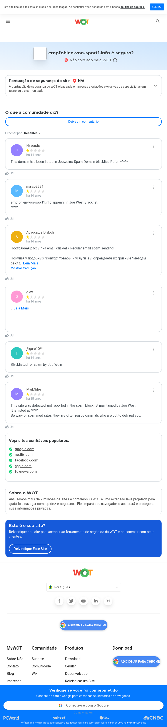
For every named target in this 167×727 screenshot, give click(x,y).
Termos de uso (114, 723)
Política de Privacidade (135, 723)
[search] (158, 21)
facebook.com (26, 460)
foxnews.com (26, 472)
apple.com (23, 466)
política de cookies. (132, 6)
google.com (24, 449)
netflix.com (24, 455)
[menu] (8, 21)
